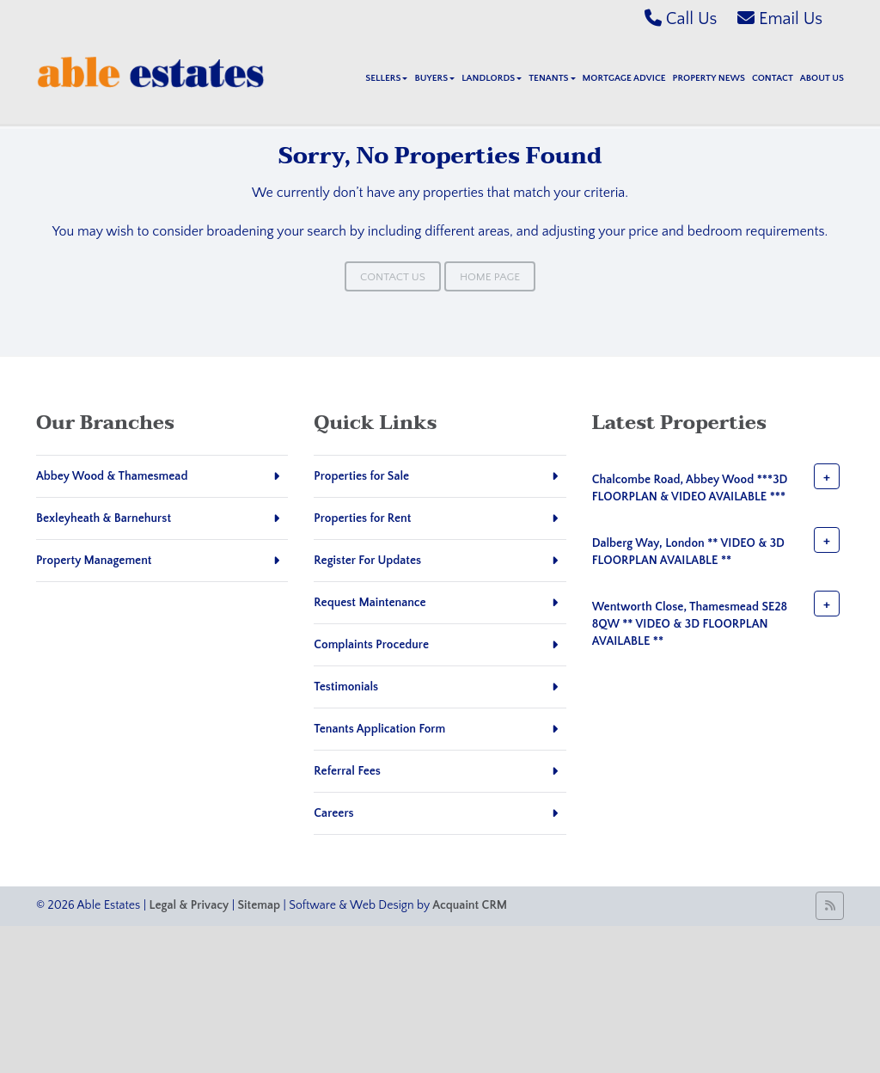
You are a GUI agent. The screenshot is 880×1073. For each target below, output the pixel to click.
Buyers (434, 78)
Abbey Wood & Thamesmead (111, 476)
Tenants (552, 78)
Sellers (386, 78)
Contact (772, 78)
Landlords (491, 78)
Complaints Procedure (371, 645)
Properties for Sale (361, 476)
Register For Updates (367, 560)
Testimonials (346, 687)
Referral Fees (347, 771)
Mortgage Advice (624, 78)
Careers (333, 813)
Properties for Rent (362, 518)
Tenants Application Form (379, 729)
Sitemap (259, 905)
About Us (822, 78)
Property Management (94, 560)
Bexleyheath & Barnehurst (103, 518)
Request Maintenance (369, 603)
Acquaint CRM (469, 905)
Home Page (490, 277)
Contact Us (392, 277)
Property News (709, 78)
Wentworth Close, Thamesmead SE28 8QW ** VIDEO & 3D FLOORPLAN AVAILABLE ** (689, 624)
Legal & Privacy (189, 905)
